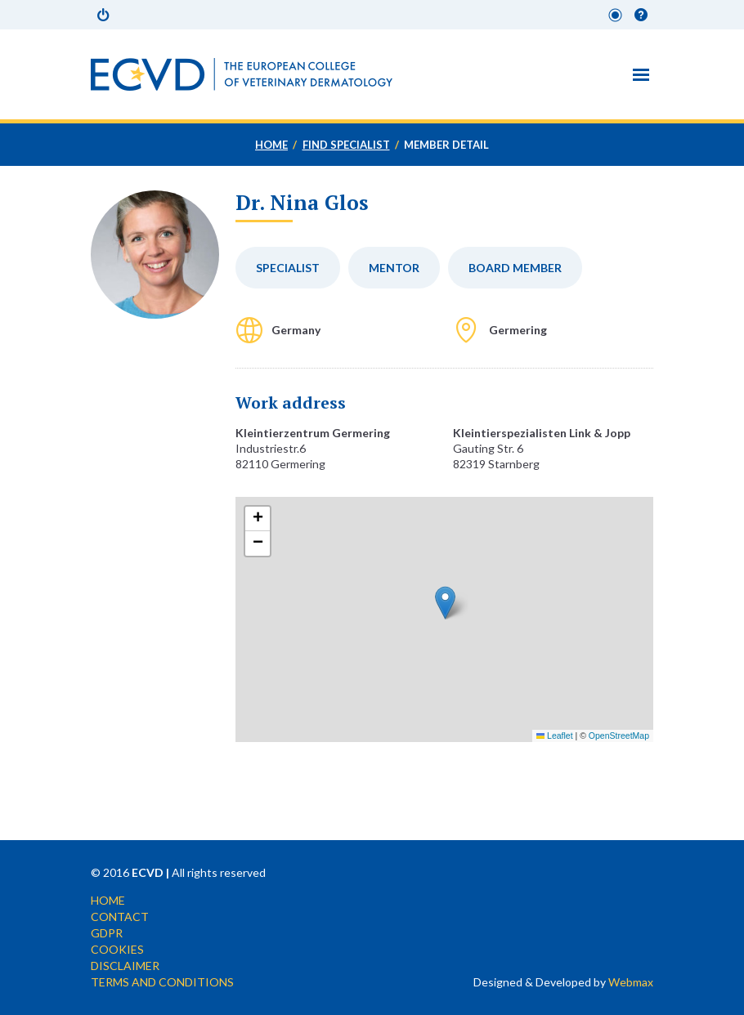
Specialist (288, 268)
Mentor (394, 268)
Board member (515, 268)
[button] (445, 602)
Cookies (117, 949)
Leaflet (554, 735)
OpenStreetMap (619, 735)
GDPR (107, 933)
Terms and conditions (162, 982)
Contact (120, 916)
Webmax (630, 982)
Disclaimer (125, 966)
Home (271, 144)
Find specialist (346, 144)
